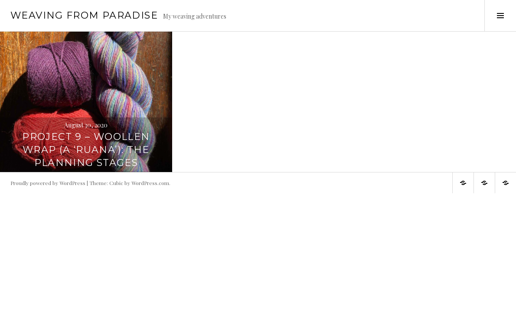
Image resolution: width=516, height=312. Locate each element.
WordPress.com (150, 182)
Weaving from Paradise (84, 15)
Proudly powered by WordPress (47, 182)
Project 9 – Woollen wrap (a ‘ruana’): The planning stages (86, 150)
